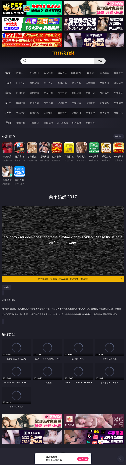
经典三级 (90, 93)
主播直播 (104, 83)
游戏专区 (62, 73)
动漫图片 (62, 102)
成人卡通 (48, 93)
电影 (8, 93)
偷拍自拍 (34, 93)
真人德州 (34, 73)
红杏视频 (76, 122)
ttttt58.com (63, 53)
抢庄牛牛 (118, 73)
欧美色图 (48, 102)
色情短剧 (90, 122)
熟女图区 (104, 102)
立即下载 (83, 458)
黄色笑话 (104, 112)
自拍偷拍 (34, 83)
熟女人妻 (76, 83)
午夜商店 (34, 122)
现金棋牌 (104, 73)
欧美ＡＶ (48, 83)
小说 (8, 113)
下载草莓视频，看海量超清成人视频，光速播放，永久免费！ (79, 279)
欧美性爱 (62, 93)
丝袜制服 (90, 83)
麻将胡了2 (76, 73)
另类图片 (118, 102)
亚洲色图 (34, 102)
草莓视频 (48, 122)
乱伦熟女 (104, 93)
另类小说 (90, 112)
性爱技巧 (118, 112)
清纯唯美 (90, 102)
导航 (8, 123)
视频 (8, 83)
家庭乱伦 (34, 112)
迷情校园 (76, 112)
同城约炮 (20, 122)
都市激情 (20, 112)
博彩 (8, 73)
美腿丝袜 (76, 102)
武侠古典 (62, 112)
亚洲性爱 (20, 93)
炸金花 (90, 73)
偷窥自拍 (20, 102)
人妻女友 (48, 112)
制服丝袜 (76, 93)
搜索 (100, 60)
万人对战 (48, 73)
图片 (8, 103)
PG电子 (20, 73)
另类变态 (118, 93)
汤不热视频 (62, 122)
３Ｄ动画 (62, 83)
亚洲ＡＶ (20, 83)
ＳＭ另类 (118, 83)
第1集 (6, 287)
